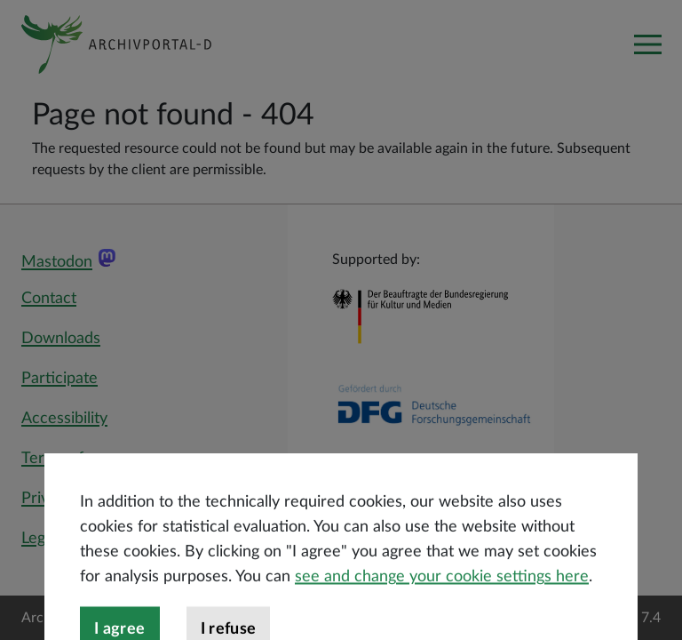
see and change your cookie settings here (442, 607)
